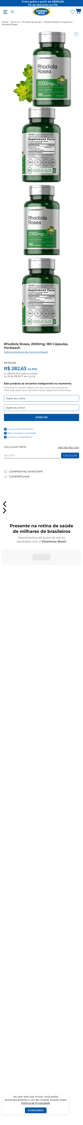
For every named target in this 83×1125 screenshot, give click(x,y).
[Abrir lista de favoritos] (72, 11)
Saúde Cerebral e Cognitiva (58, 22)
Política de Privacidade (35, 1103)
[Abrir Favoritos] (72, 12)
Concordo (36, 1110)
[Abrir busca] (12, 11)
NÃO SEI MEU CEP (68, 447)
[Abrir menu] (5, 11)
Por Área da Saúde (31, 22)
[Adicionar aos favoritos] (76, 34)
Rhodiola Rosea (9, 24)
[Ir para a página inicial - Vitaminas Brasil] (41, 12)
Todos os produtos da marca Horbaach (26, 352)
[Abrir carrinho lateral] (78, 11)
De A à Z (15, 22)
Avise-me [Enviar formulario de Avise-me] (41, 417)
